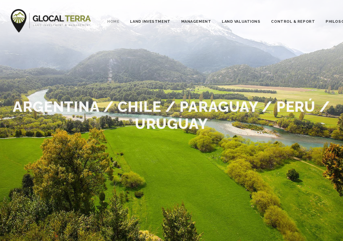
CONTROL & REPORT (293, 21)
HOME (113, 21)
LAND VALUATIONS (241, 21)
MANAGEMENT (196, 21)
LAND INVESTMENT (150, 21)
